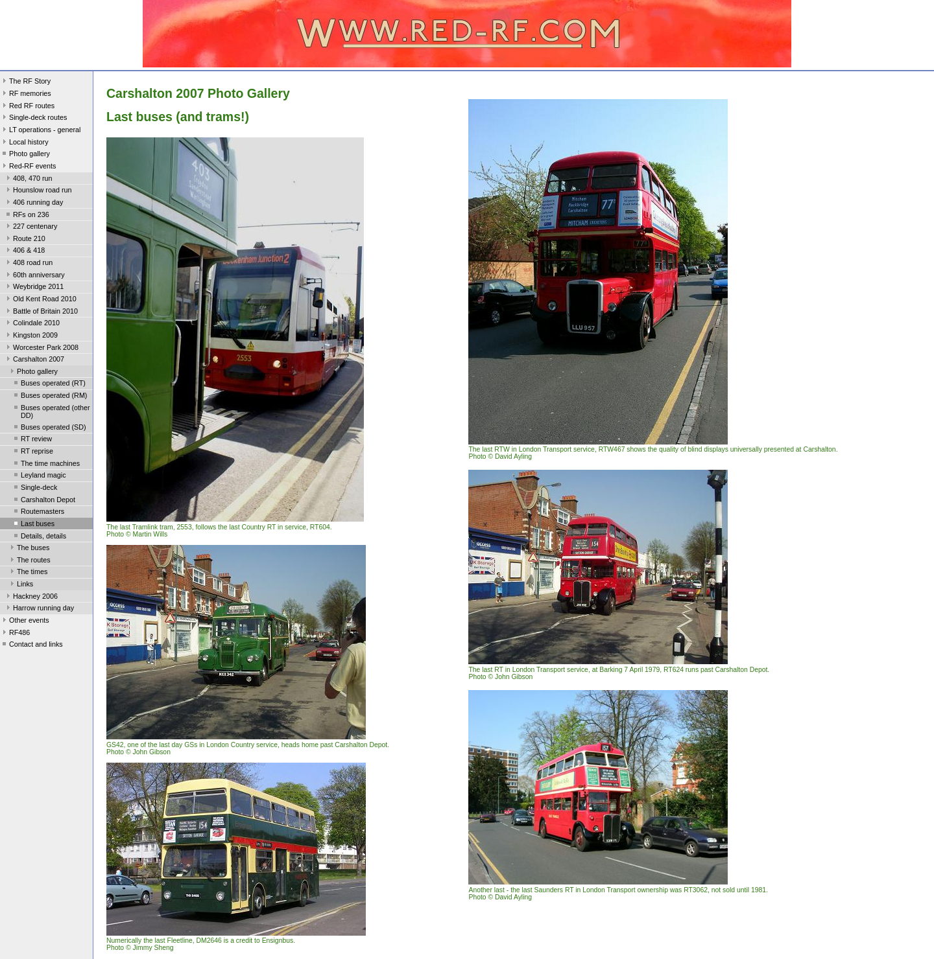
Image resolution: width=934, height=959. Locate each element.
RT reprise (32, 452)
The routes (29, 561)
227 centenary (30, 227)
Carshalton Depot (43, 501)
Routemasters (38, 512)
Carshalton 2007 (34, 360)
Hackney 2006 (31, 597)
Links (20, 585)
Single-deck (34, 488)
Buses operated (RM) (49, 396)
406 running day (33, 203)
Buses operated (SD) (49, 428)
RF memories (25, 94)
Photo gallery (25, 155)
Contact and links (31, 645)
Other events (24, 621)
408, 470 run (28, 179)
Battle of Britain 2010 (41, 312)
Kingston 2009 (31, 336)
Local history (24, 143)
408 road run (28, 264)
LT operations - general (40, 131)
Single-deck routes (33, 118)
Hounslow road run (38, 191)
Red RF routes (27, 107)
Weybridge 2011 (34, 288)
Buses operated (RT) (49, 384)
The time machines (46, 464)
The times (27, 573)
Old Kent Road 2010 (40, 300)
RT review (32, 440)
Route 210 (24, 240)
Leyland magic (39, 476)
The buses (28, 549)
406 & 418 (24, 251)
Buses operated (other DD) (51, 411)
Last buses (33, 525)
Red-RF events (28, 167)
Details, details (39, 537)
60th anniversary (34, 276)
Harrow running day (39, 609)
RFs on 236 (26, 216)
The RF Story (25, 82)
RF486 (15, 634)
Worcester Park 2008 (41, 348)
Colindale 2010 (32, 324)
